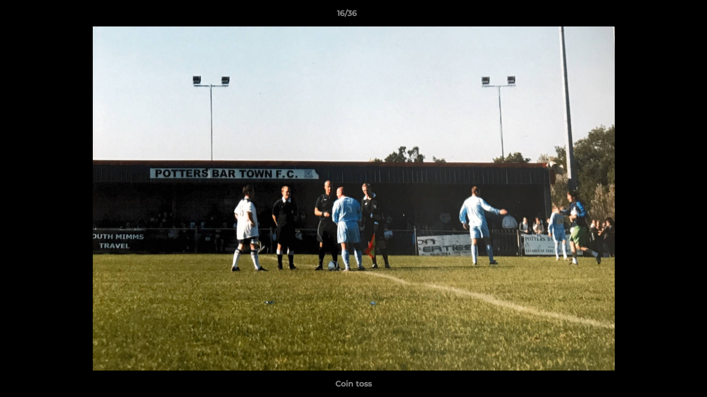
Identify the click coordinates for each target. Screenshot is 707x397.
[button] (660, 16)
